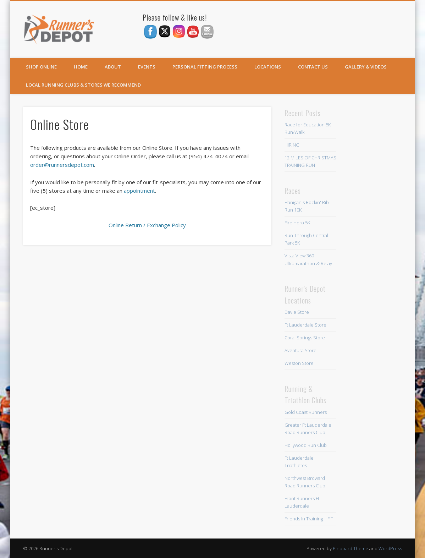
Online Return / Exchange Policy (147, 225)
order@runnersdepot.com (62, 164)
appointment (139, 190)
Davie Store (297, 312)
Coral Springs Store (305, 337)
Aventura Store (300, 350)
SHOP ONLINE (41, 67)
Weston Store (299, 363)
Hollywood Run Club (306, 445)
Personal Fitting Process (204, 67)
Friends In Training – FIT (309, 518)
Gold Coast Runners (306, 412)
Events (146, 67)
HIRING (292, 145)
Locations (267, 67)
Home (81, 67)
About (113, 67)
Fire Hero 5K (297, 222)
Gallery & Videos (366, 67)
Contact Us (313, 67)
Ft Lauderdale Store (305, 325)
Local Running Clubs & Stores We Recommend (83, 85)
